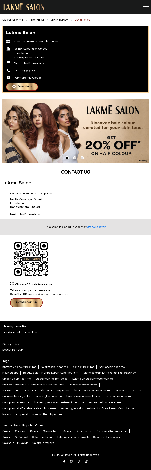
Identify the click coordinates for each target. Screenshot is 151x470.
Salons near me (12, 20)
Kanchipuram (59, 20)
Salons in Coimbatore (44, 431)
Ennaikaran (32, 332)
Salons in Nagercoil (15, 437)
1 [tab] (67, 157)
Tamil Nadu (36, 20)
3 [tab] (82, 157)
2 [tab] (74, 157)
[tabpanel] (75, 131)
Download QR (26, 302)
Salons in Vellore (43, 442)
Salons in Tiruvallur (15, 442)
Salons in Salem (42, 437)
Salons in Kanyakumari (112, 431)
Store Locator (96, 227)
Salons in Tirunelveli (106, 437)
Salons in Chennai (14, 431)
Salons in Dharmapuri (78, 431)
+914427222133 (24, 71)
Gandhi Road (11, 332)
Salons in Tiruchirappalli (73, 437)
